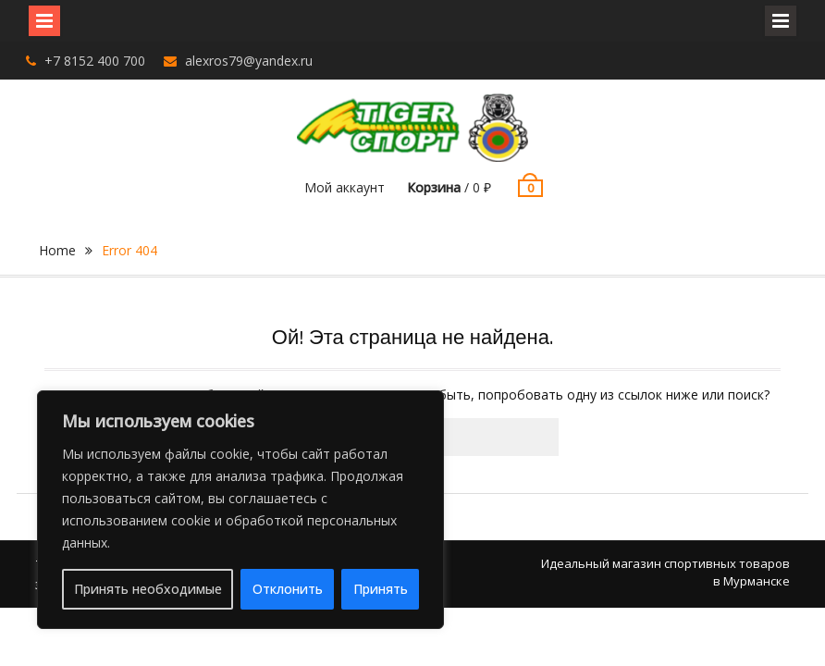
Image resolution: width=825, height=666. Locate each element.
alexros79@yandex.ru (249, 60)
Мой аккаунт (344, 187)
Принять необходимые (148, 589)
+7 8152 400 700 (94, 60)
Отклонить (287, 589)
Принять (380, 589)
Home (57, 250)
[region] (240, 509)
